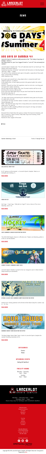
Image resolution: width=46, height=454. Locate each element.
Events (23, 350)
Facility (23, 418)
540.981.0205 (23, 433)
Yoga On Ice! (5, 199)
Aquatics (23, 412)
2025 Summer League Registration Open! (13, 232)
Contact (23, 424)
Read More (4, 176)
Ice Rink (23, 410)
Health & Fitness (23, 409)
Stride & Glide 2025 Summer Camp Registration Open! (17, 298)
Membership (23, 407)
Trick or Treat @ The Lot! (38, 138)
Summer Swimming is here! (8, 138)
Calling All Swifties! (8, 166)
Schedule (23, 423)
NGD (26, 452)
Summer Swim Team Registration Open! (13, 331)
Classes (23, 421)
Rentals (23, 413)
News (4, 124)
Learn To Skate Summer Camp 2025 (12, 265)
